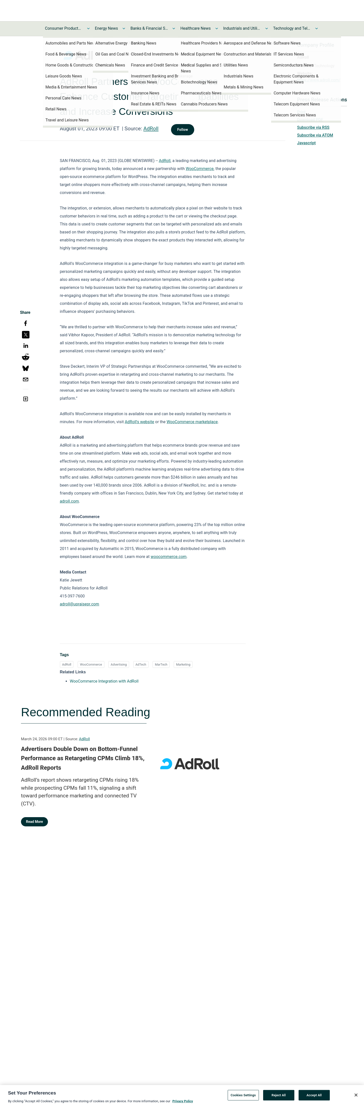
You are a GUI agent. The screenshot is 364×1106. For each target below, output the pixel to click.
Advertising (119, 664)
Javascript (306, 143)
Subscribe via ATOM (315, 135)
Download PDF (310, 119)
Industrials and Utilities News (242, 28)
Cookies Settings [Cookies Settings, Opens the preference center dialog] (243, 1101)
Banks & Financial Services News (149, 28)
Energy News (106, 28)
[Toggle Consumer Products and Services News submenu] (88, 28)
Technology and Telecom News (292, 28)
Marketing (183, 664)
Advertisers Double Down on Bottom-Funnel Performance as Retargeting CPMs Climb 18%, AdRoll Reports (83, 758)
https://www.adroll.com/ (318, 80)
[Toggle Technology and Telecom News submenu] (316, 28)
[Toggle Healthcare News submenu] (216, 28)
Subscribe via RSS (313, 127)
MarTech (161, 664)
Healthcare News (195, 28)
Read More (34, 822)
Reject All (279, 1101)
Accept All (314, 1101)
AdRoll (151, 129)
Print (301, 112)
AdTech (141, 664)
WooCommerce (91, 664)
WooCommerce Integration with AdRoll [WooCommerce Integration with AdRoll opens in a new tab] (104, 681)
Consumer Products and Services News (63, 28)
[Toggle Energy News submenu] (123, 28)
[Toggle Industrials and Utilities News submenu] (266, 28)
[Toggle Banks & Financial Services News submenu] (173, 28)
